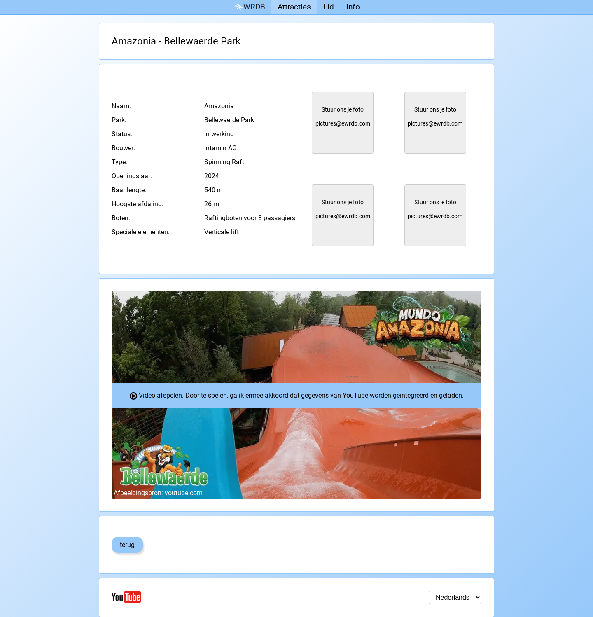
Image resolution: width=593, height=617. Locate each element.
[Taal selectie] (455, 597)
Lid (328, 7)
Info (353, 7)
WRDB (249, 7)
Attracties (294, 7)
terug (127, 545)
